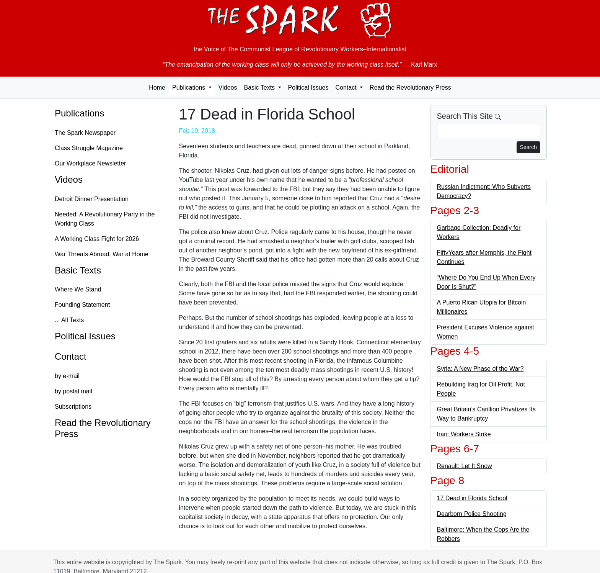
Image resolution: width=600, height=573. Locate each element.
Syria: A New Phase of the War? (480, 368)
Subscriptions (73, 406)
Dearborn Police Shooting (472, 514)
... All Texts (69, 320)
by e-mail (67, 376)
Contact (70, 356)
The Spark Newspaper (85, 132)
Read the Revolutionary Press (410, 87)
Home (157, 87)
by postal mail (73, 391)
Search (528, 147)
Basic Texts (78, 270)
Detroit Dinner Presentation (92, 199)
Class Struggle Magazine (89, 148)
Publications (79, 113)
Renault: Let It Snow (464, 466)
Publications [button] (189, 87)
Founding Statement (82, 304)
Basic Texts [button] (260, 87)
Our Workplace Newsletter (90, 163)
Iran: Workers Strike (464, 434)
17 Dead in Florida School (472, 498)
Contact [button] (346, 87)
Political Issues (308, 87)
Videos (227, 87)
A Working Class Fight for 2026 (97, 239)
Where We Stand (78, 289)
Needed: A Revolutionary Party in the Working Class (105, 219)
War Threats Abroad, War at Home (101, 254)
